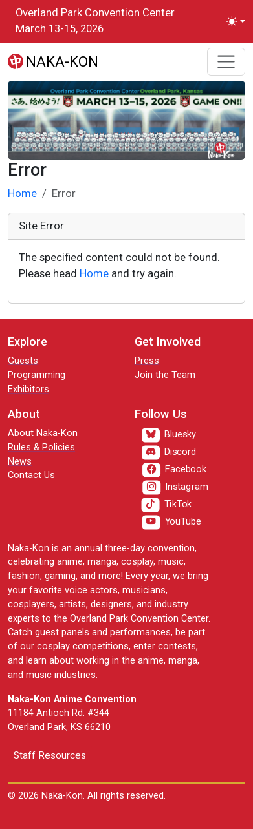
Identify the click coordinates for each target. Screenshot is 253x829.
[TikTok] (166, 504)
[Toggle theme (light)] (235, 22)
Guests (23, 360)
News (20, 461)
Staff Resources (50, 755)
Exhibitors (28, 389)
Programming (36, 375)
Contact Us (31, 475)
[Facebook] (174, 469)
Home (22, 193)
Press (147, 360)
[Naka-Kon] (53, 61)
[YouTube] (171, 522)
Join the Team (165, 375)
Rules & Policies (41, 447)
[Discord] (169, 453)
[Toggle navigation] (226, 62)
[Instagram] (175, 487)
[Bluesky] (169, 435)
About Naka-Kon (43, 433)
